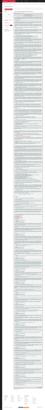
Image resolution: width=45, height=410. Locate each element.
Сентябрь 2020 (9, 14)
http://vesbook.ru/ (9, 22)
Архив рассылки (22, 13)
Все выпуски (28, 8)
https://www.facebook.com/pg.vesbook (19, 217)
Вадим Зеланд (7, 27)
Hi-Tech (25, 402)
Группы (22, 1)
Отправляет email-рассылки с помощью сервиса (12, 1)
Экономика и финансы (27, 401)
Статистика (6, 29)
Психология (10, 3)
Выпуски (18, 1)
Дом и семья (34, 402)
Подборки (27, 1)
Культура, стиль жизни (6, 3)
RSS (12, 12)
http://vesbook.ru (40, 387)
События (19, 401)
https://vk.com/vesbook (17, 216)
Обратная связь (12, 401)
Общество (34, 401)
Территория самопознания (8, 6)
